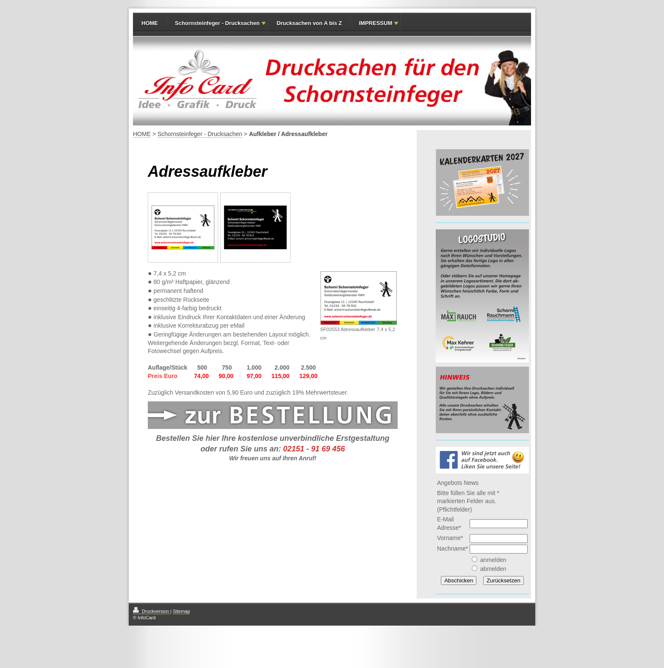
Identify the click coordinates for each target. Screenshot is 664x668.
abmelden (493, 568)
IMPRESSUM (375, 23)
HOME (149, 23)
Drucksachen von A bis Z (309, 23)
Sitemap (181, 611)
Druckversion (151, 611)
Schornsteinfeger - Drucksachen (217, 23)
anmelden (493, 560)
